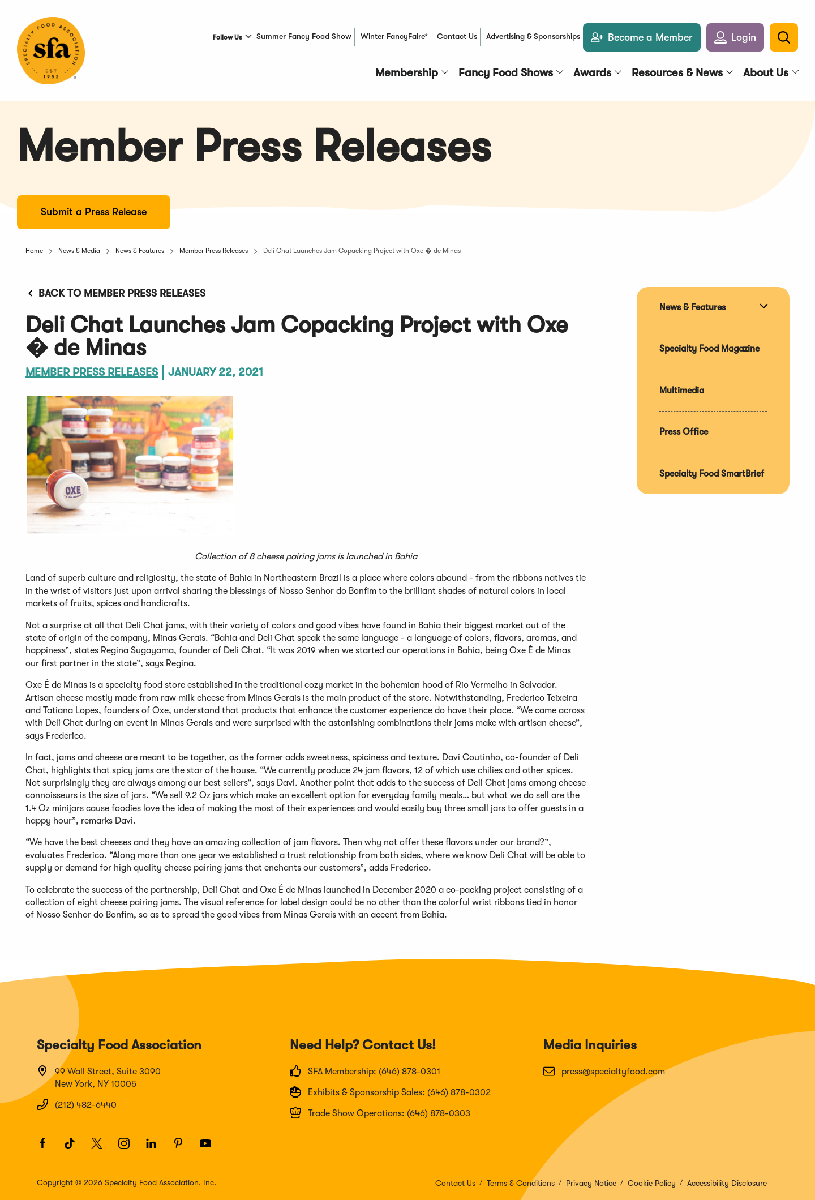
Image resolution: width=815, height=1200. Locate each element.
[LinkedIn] (156, 1148)
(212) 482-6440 (77, 1104)
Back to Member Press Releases (115, 293)
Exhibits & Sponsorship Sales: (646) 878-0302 (390, 1092)
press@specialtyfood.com (604, 1071)
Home (34, 251)
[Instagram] (129, 1148)
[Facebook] (47, 1148)
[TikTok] (74, 1148)
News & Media (79, 251)
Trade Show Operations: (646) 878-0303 (380, 1112)
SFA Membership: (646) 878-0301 (365, 1071)
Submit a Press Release (94, 211)
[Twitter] (102, 1148)
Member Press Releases (213, 251)
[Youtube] (210, 1148)
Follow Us (227, 37)
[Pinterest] (183, 1148)
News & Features (139, 251)
